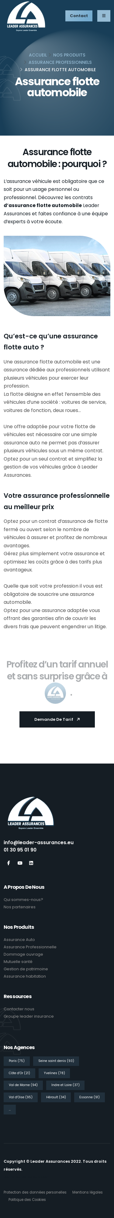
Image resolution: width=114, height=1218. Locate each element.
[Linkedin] (31, 863)
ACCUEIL (38, 55)
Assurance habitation (25, 976)
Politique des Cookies (27, 1199)
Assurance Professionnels (60, 62)
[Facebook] (9, 863)
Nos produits (69, 55)
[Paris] (18, 1060)
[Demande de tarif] (57, 719)
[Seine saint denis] (57, 1060)
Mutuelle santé (18, 962)
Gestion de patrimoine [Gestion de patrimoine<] (26, 969)
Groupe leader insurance (29, 1016)
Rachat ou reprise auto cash (26, 1177)
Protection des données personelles (35, 1192)
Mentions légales (87, 1192)
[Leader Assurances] (31, 814)
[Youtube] (20, 863)
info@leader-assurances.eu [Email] (39, 842)
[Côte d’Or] (21, 1072)
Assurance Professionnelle (30, 947)
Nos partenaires (20, 907)
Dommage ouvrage (23, 954)
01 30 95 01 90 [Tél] (20, 849)
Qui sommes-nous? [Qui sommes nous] (23, 900)
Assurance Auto (19, 940)
